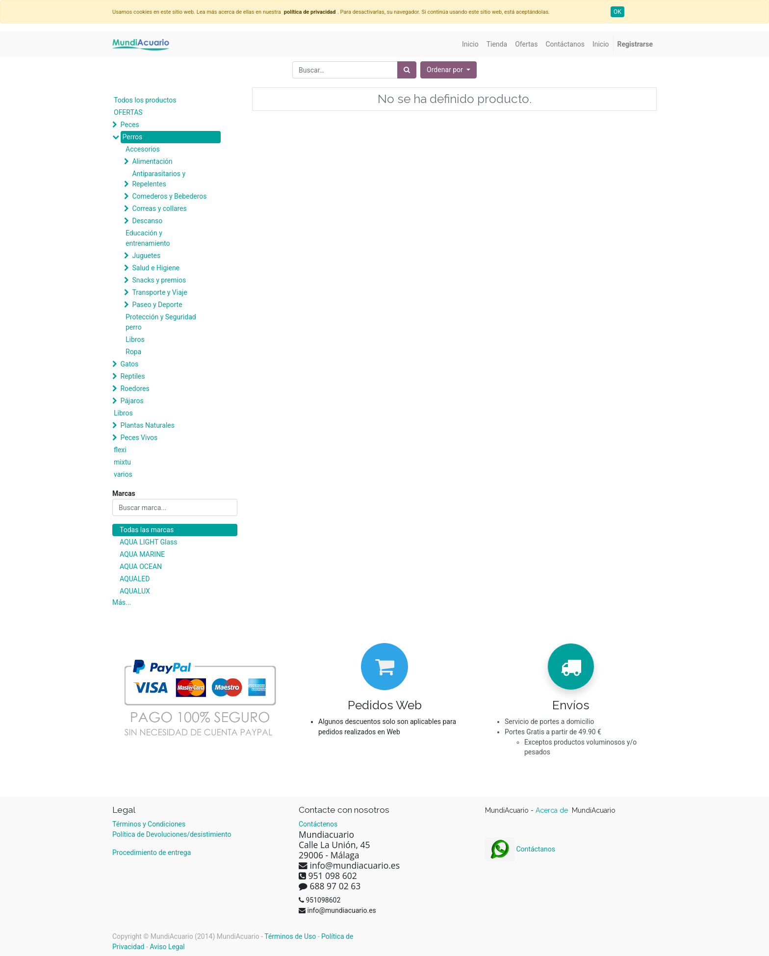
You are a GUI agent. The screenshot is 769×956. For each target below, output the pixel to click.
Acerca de (553, 810)
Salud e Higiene (155, 268)
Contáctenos (318, 824)
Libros (135, 339)
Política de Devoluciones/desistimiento (171, 834)
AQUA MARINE (142, 554)
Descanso (147, 221)
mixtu (122, 462)
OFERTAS (128, 112)
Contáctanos (520, 849)
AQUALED (135, 579)
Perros (132, 137)
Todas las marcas (147, 530)
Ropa (133, 352)
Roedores (134, 388)
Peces (129, 125)
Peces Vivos (138, 437)
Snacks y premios (159, 280)
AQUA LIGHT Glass (148, 542)
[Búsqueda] (406, 69)
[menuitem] (470, 44)
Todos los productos (145, 100)
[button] (448, 69)
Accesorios (143, 149)
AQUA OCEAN (141, 566)
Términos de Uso (290, 936)
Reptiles (132, 376)
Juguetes (146, 255)
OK (617, 11)
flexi (120, 450)
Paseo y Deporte (157, 305)
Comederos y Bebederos (169, 196)
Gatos (129, 364)
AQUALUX (135, 591)
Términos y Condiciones (148, 824)
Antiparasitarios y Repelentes (158, 179)
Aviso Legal (167, 947)
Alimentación (152, 161)
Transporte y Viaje (159, 292)
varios (123, 474)
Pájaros (131, 401)
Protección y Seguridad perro (161, 322)
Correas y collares (159, 208)
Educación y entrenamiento (148, 238)
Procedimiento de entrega (151, 852)
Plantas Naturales (147, 425)
